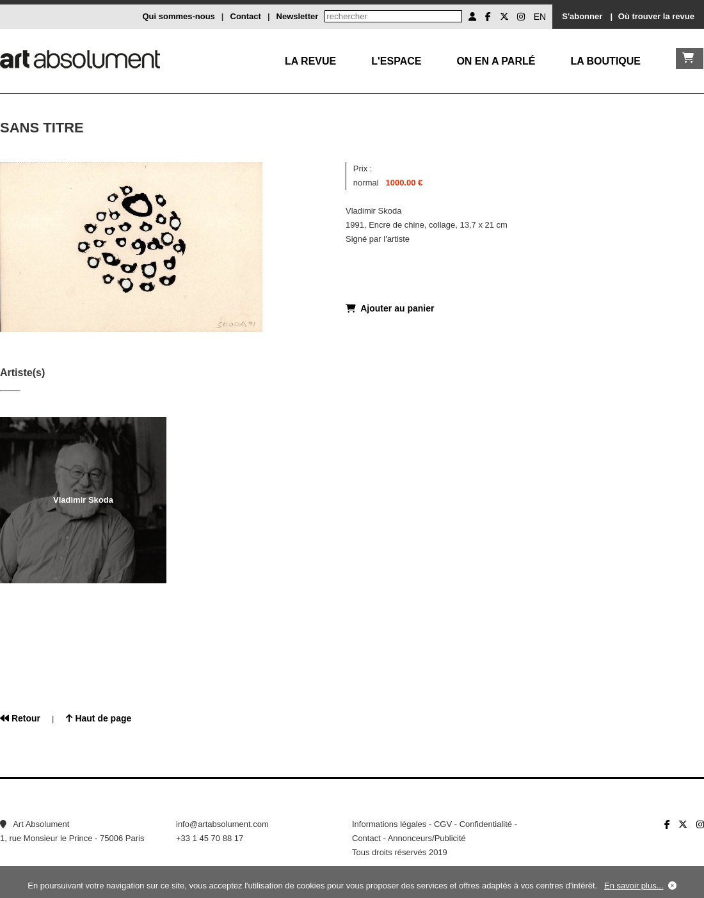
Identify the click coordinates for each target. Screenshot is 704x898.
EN (540, 17)
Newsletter (297, 16)
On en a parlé (495, 61)
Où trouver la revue (656, 16)
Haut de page (99, 718)
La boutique (605, 61)
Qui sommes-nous (178, 16)
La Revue (310, 61)
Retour (20, 718)
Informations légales (389, 824)
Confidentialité (486, 824)
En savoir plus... (634, 885)
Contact (245, 16)
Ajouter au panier (390, 308)
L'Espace (396, 61)
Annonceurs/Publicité (427, 838)
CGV (443, 824)
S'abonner (582, 16)
